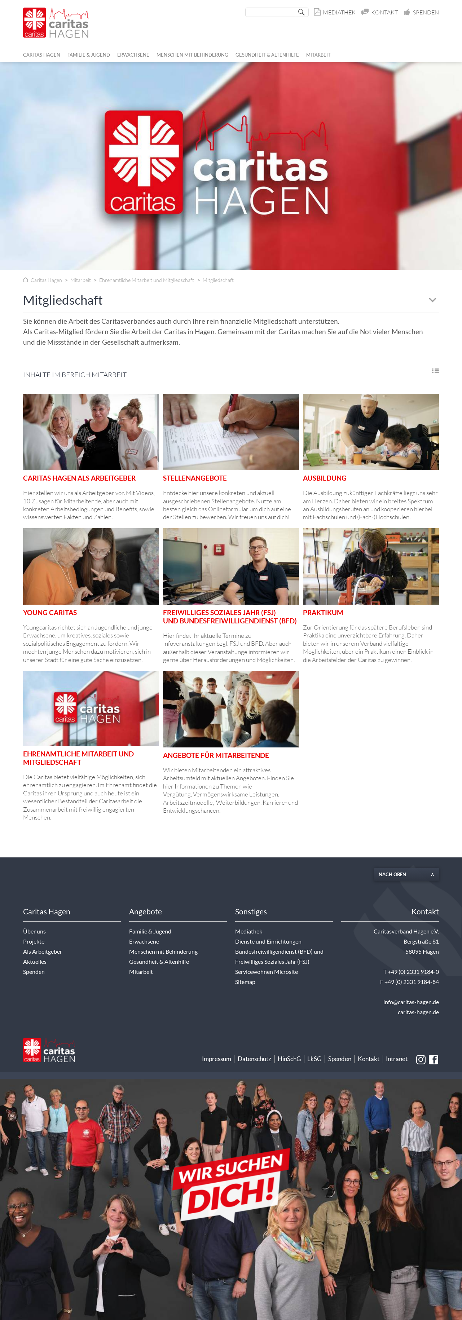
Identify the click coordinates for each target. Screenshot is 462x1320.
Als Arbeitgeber (42, 951)
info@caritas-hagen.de (411, 1002)
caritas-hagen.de (418, 1012)
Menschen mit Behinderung (163, 951)
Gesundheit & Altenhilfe (159, 961)
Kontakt (380, 12)
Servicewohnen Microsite (266, 971)
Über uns (34, 931)
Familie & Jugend (150, 931)
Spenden (421, 12)
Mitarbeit (141, 971)
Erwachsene (144, 941)
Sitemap (245, 982)
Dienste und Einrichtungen (268, 941)
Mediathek (335, 12)
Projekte (33, 941)
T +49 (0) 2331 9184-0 (411, 971)
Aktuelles (35, 961)
